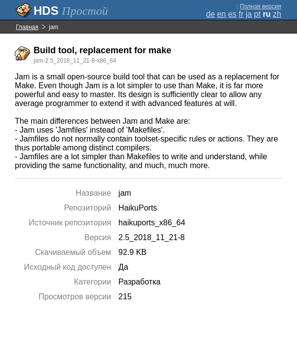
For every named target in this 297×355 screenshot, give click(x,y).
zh (277, 14)
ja (249, 14)
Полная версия (260, 6)
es (232, 14)
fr (241, 14)
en (221, 14)
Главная (27, 27)
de (210, 14)
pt (257, 14)
